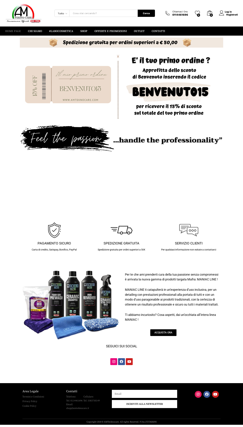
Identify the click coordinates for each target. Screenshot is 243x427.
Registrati (232, 14)
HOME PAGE (13, 31)
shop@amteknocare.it (78, 410)
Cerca (146, 13)
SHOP (83, 31)
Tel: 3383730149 (91, 402)
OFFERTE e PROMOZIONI (110, 31)
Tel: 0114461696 (74, 402)
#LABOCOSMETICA (61, 31)
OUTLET (139, 31)
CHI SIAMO (35, 31)
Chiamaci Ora (180, 11)
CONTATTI (158, 31)
